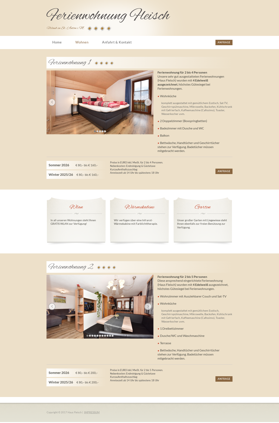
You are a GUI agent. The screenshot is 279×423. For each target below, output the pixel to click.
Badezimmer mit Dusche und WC (182, 129)
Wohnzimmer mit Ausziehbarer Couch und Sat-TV (192, 297)
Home (57, 42)
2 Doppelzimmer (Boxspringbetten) (183, 121)
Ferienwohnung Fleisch (108, 16)
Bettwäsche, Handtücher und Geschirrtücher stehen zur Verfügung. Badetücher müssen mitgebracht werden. (189, 148)
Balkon (164, 136)
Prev (52, 102)
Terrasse (165, 344)
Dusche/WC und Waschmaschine (182, 337)
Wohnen (82, 42)
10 (110, 336)
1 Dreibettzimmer (172, 329)
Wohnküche (168, 96)
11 (113, 336)
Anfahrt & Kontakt (117, 42)
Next (147, 102)
